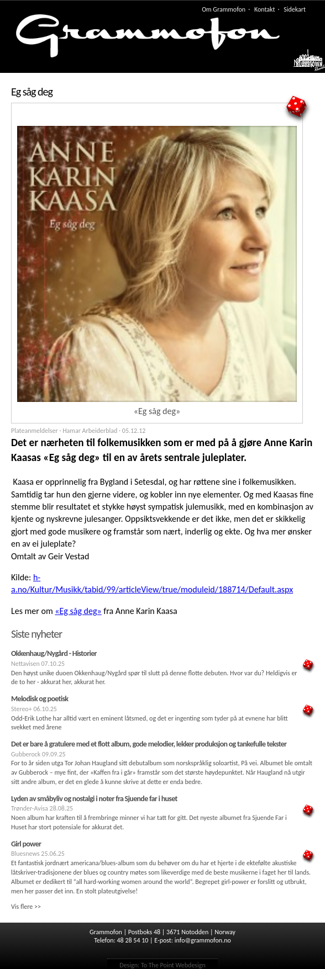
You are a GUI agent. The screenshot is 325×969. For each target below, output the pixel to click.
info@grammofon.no (203, 940)
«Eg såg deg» (78, 611)
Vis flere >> (26, 906)
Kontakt (264, 9)
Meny (303, 63)
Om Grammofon (223, 9)
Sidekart (295, 9)
